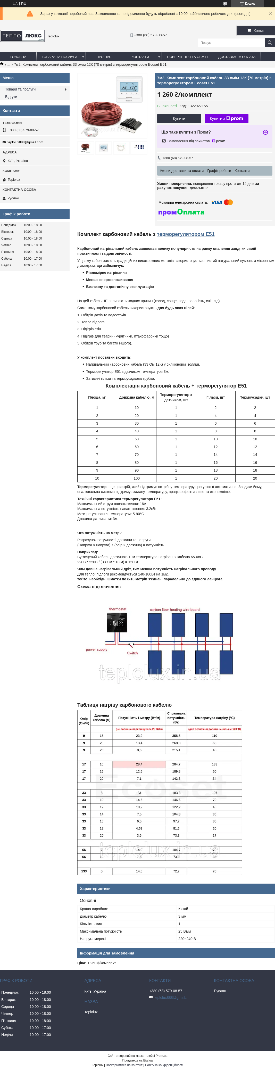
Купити (179, 118)
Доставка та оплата (236, 57)
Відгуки (11, 97)
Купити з (226, 118)
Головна (18, 57)
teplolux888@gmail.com (25, 142)
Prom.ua (161, 1056)
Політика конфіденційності (164, 1065)
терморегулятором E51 (186, 234)
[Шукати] (270, 42)
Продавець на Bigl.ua (137, 1060)
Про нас (104, 57)
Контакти (140, 57)
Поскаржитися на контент (124, 1065)
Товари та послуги (59, 57)
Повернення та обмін (187, 57)
